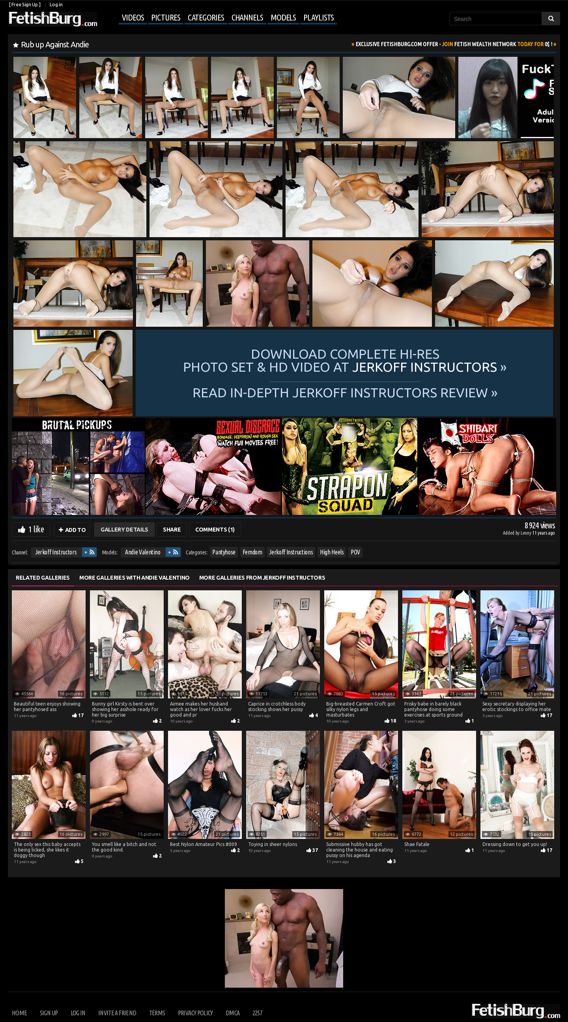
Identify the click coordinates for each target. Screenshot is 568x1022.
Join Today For (453, 44)
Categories (206, 17)
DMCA (232, 1012)
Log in (56, 4)
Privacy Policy (195, 1012)
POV (355, 552)
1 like (36, 529)
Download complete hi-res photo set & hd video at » (345, 360)
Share (172, 529)
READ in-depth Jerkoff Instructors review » (345, 392)
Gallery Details (124, 529)
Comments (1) (215, 529)
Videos (133, 17)
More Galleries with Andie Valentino (134, 578)
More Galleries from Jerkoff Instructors (262, 578)
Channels (247, 17)
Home (19, 1012)
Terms (157, 1012)
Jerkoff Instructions (291, 552)
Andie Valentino (143, 552)
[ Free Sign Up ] (24, 4)
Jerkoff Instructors (56, 552)
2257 (257, 1012)
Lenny (526, 532)
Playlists (318, 17)
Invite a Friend (117, 1012)
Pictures (165, 17)
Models (283, 17)
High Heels (332, 552)
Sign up (49, 1012)
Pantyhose (223, 552)
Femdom (252, 552)
